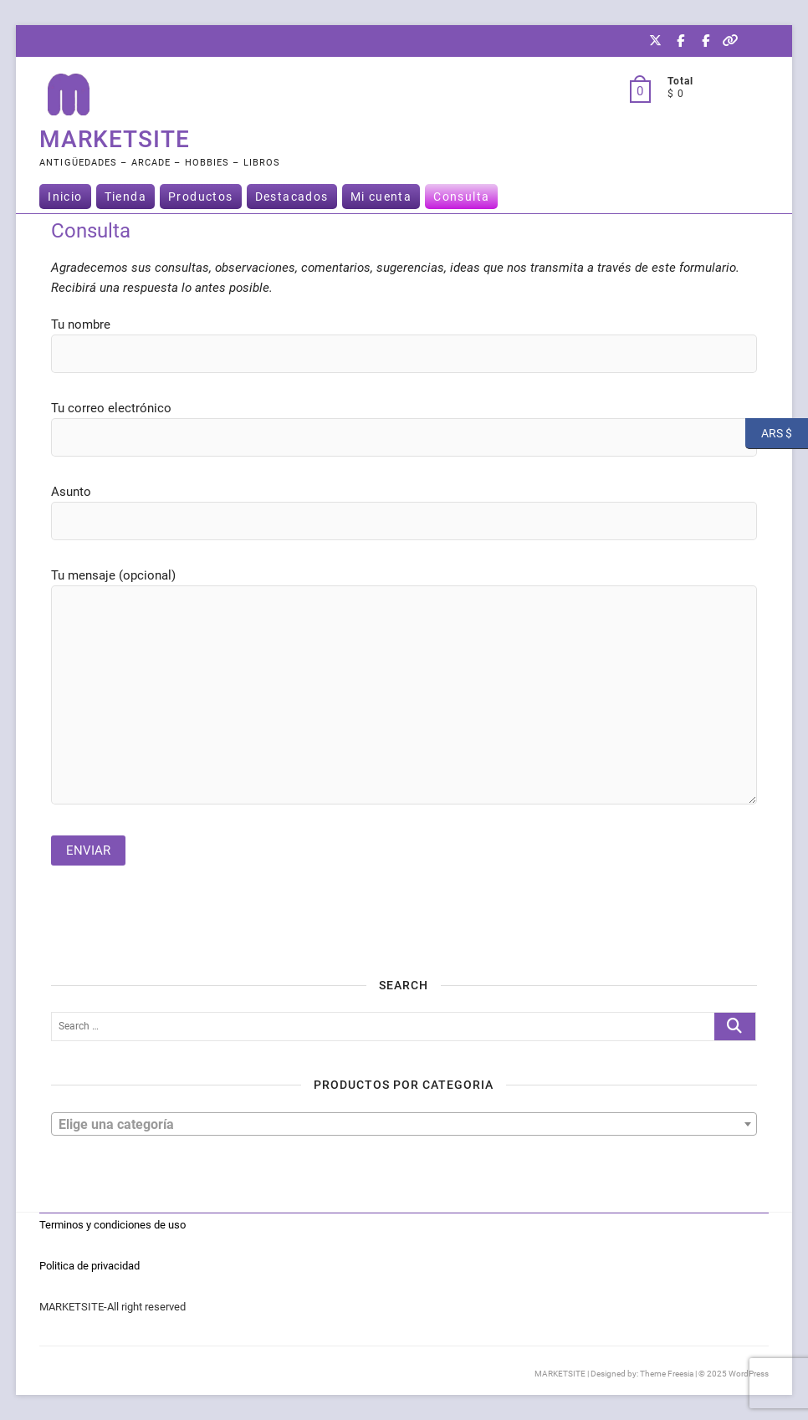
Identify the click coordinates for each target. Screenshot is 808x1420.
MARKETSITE (114, 139)
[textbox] (404, 1123)
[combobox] (404, 1124)
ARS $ (768, 433)
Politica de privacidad (89, 1265)
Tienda (125, 196)
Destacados (292, 196)
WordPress (749, 1373)
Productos (200, 196)
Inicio (65, 196)
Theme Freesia (666, 1373)
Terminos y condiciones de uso (112, 1224)
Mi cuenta (381, 196)
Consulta (461, 196)
